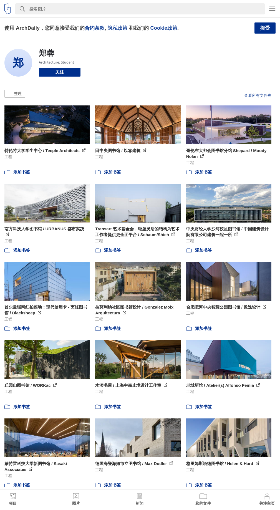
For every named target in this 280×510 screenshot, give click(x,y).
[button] (14, 94)
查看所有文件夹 (257, 95)
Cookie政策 (163, 28)
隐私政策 (117, 28)
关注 (59, 72)
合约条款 (95, 28)
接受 (265, 28)
